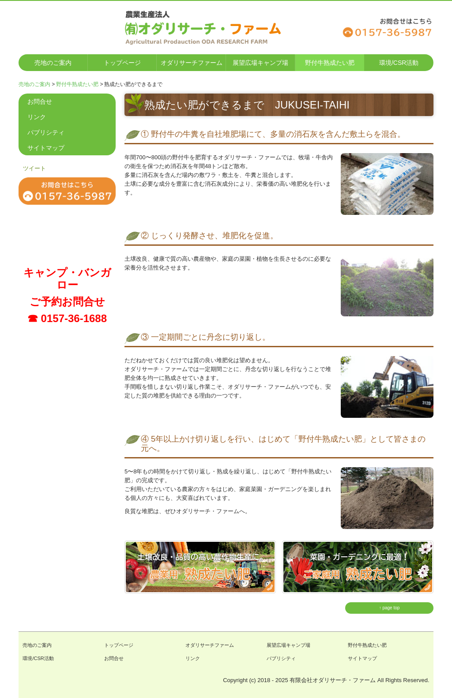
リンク (36, 116)
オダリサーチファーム (191, 62)
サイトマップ (45, 147)
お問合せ (39, 101)
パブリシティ (45, 132)
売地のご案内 (53, 62)
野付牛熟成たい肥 (329, 62)
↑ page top (389, 607)
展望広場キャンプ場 (260, 62)
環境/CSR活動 (398, 62)
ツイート (34, 168)
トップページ (122, 62)
